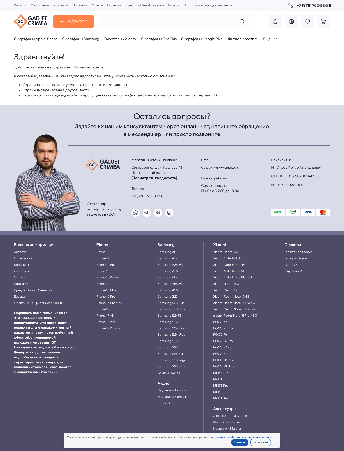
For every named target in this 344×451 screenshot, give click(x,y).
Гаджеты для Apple (298, 252)
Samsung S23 (168, 296)
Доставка (80, 5)
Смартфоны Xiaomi (120, 39)
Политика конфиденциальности (209, 5)
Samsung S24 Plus (171, 328)
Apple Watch (294, 265)
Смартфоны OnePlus (159, 39)
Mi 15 (216, 392)
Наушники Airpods (172, 390)
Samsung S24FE (169, 315)
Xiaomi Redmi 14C (226, 252)
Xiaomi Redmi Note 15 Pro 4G (234, 303)
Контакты (61, 5)
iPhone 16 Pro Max (109, 303)
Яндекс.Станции (170, 403)
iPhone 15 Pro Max (109, 277)
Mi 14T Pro (220, 373)
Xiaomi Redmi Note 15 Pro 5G (234, 309)
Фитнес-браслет (242, 39)
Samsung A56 (168, 290)
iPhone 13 (102, 252)
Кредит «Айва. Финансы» (145, 5)
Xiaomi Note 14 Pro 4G (229, 265)
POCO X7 (220, 322)
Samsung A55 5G (170, 284)
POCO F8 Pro (223, 360)
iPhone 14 (102, 258)
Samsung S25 (168, 347)
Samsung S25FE (169, 341)
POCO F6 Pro (223, 341)
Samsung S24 (168, 322)
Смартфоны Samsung (80, 39)
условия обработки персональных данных (242, 437)
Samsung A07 (168, 252)
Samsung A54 (168, 277)
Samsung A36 (168, 271)
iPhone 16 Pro (105, 296)
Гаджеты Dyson (296, 258)
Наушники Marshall (172, 397)
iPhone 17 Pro (105, 322)
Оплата (97, 5)
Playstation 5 (294, 271)
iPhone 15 (102, 271)
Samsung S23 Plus (171, 303)
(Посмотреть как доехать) (154, 178)
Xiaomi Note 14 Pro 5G (229, 271)
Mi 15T (217, 379)
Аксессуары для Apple (230, 416)
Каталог (20, 5)
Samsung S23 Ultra (171, 309)
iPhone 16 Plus (106, 290)
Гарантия (114, 5)
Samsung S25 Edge (172, 360)
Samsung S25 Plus (171, 354)
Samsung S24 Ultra (171, 335)
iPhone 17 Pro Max (109, 328)
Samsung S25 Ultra (171, 366)
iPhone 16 (102, 284)
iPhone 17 (102, 309)
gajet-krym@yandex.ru (220, 167)
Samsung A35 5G (170, 265)
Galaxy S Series (169, 373)
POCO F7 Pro (223, 347)
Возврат (174, 5)
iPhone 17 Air (105, 315)
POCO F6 (220, 335)
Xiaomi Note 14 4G (226, 258)
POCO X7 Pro (223, 328)
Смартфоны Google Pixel (202, 39)
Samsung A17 (167, 258)
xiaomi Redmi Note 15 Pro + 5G (235, 315)
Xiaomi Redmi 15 (225, 290)
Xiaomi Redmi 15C (226, 284)
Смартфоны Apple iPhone (36, 39)
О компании (40, 5)
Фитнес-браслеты (226, 422)
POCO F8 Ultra (224, 366)
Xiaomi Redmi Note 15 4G (231, 296)
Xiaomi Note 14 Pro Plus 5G (232, 277)
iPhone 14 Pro (105, 265)
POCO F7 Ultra (223, 354)
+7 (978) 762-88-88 (309, 5)
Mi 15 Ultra (220, 398)
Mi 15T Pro (220, 385)
